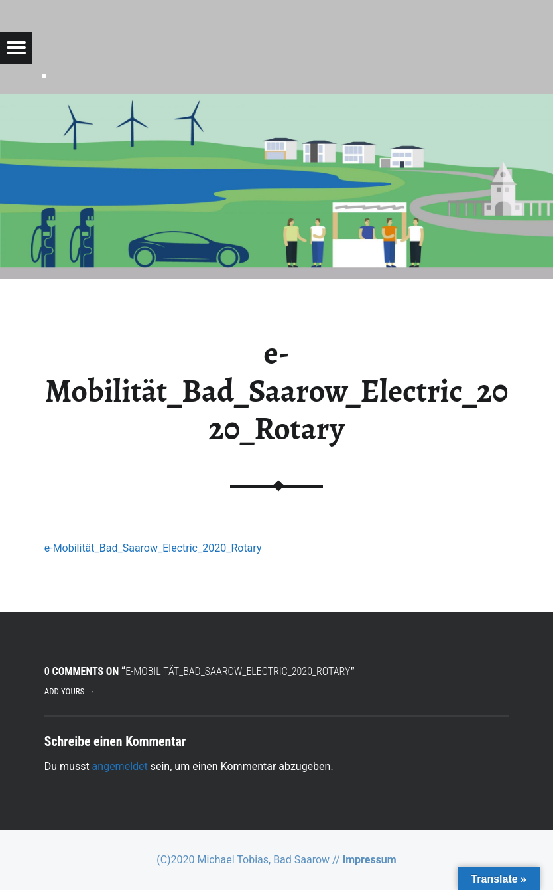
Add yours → (69, 691)
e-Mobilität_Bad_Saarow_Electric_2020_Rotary (153, 548)
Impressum (370, 859)
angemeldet (120, 766)
